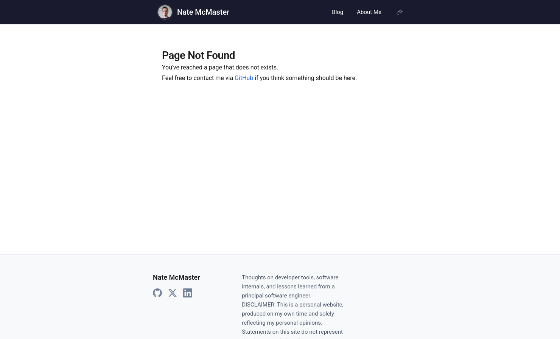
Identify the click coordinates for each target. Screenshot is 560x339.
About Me (369, 12)
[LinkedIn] (187, 293)
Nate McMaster (203, 12)
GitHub (244, 78)
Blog (337, 12)
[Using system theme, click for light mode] (399, 12)
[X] (172, 293)
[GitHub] (157, 293)
